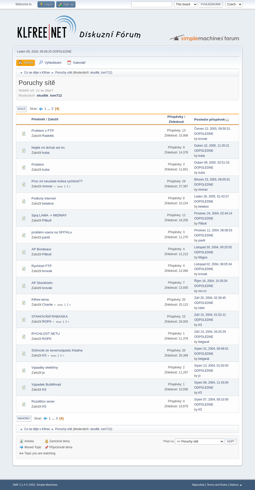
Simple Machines (47, 484)
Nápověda (198, 484)
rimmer (47, 186)
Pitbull (46, 220)
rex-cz (202, 291)
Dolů (21, 108)
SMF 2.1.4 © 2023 (24, 484)
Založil (53, 119)
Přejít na (168, 441)
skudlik (95, 72)
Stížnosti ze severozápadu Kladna (57, 350)
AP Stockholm (41, 283)
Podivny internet (43, 198)
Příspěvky (175, 117)
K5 (200, 325)
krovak (202, 139)
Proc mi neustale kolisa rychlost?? (57, 181)
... (49, 108)
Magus (202, 257)
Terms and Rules (217, 484)
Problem (37, 164)
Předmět (38, 119)
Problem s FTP (42, 130)
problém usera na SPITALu (51, 232)
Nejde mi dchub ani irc (48, 147)
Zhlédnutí (176, 122)
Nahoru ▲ (236, 484)
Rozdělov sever (43, 401)
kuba (46, 152)
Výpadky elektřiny (44, 367)
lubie (201, 308)
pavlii (46, 237)
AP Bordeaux (41, 249)
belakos (48, 203)
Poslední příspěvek (211, 119)
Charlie (47, 304)
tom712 (106, 72)
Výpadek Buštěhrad (46, 384)
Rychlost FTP (41, 266)
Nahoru (23, 418)
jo (43, 372)
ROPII (46, 321)
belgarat (203, 342)
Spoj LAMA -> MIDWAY (49, 215)
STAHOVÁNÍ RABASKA (49, 316)
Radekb (48, 136)
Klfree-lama (40, 299)
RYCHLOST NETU (45, 334)
